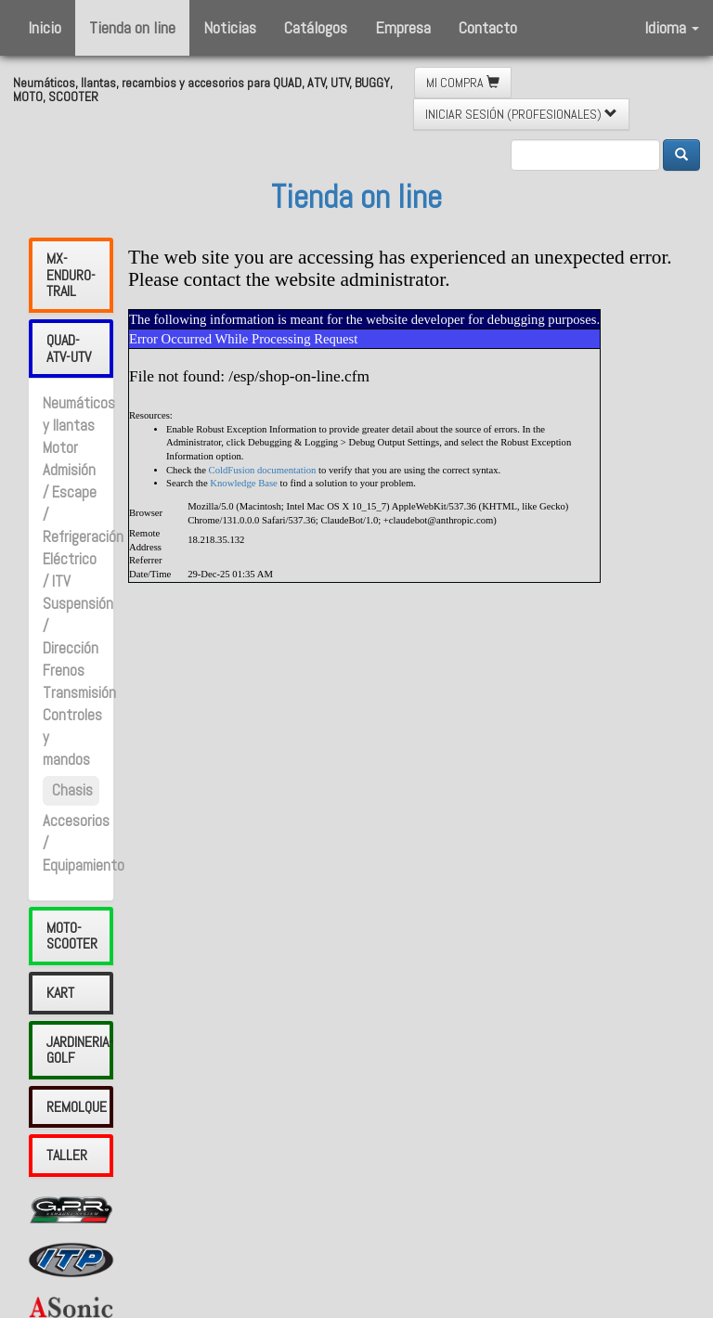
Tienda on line (132, 27)
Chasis (72, 790)
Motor (60, 448)
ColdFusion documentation (263, 470)
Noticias (229, 27)
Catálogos (315, 27)
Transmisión (79, 693)
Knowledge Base (244, 483)
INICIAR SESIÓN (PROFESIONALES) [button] (521, 114)
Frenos (63, 670)
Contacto (488, 27)
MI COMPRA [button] (462, 82)
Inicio (44, 27)
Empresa (403, 27)
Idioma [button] (671, 27)
